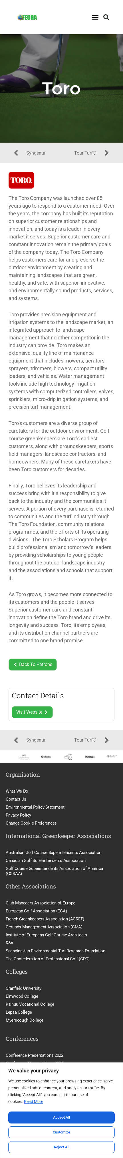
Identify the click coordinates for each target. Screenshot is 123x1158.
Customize (61, 1132)
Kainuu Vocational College (30, 1004)
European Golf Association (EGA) (36, 911)
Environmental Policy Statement (35, 807)
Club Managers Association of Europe (40, 903)
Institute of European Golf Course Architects (46, 935)
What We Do (17, 791)
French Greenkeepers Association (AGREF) (45, 919)
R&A (9, 943)
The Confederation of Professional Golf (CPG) (48, 958)
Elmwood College (22, 996)
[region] (61, 1110)
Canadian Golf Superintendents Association (46, 860)
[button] (95, 17)
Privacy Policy (18, 815)
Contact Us (16, 799)
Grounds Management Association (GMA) (44, 927)
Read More (33, 1102)
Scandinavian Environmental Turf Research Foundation (55, 950)
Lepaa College (19, 1012)
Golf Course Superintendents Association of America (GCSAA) (54, 871)
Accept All (62, 1117)
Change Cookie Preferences (31, 823)
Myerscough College (24, 1020)
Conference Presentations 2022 (34, 1055)
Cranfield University (23, 988)
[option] (22, 756)
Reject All (61, 1147)
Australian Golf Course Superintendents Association (53, 852)
